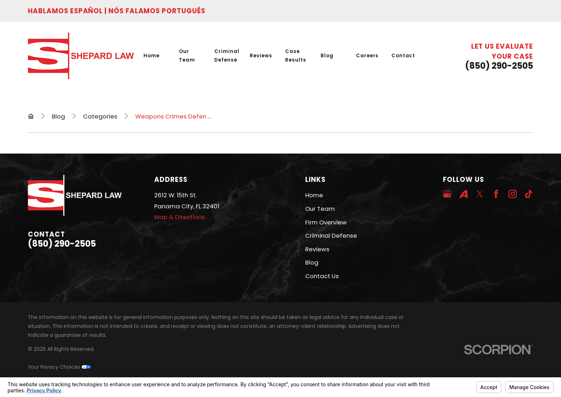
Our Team (320, 208)
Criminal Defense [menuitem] (226, 55)
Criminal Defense (331, 235)
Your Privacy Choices (59, 367)
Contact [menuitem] (403, 55)
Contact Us (322, 276)
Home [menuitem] (151, 55)
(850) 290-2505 (499, 66)
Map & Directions (179, 217)
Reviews (317, 249)
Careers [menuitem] (367, 55)
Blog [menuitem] (327, 55)
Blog (311, 262)
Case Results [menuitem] (295, 55)
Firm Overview (326, 222)
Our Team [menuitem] (187, 55)
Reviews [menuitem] (261, 55)
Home (314, 195)
